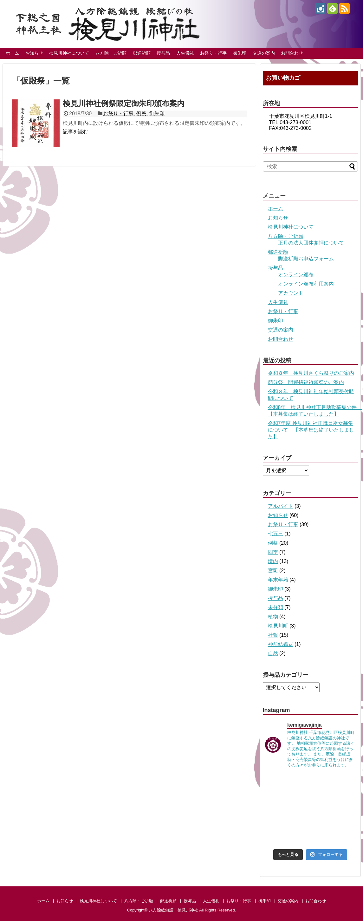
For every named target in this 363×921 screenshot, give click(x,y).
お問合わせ (292, 53)
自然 (273, 653)
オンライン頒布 (296, 274)
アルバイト (280, 506)
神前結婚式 (280, 644)
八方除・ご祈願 (110, 53)
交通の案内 (264, 53)
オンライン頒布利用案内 (306, 283)
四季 (273, 552)
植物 (273, 616)
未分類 (275, 607)
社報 (273, 635)
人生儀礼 (185, 53)
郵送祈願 (142, 53)
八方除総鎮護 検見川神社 (173, 910)
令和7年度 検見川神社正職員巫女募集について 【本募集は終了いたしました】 (311, 429)
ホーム (12, 53)
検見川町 (278, 626)
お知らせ (34, 53)
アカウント (290, 293)
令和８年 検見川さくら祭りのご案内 (311, 373)
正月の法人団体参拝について (311, 242)
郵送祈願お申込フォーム (306, 258)
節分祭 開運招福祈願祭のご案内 (306, 382)
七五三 (275, 533)
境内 (273, 561)
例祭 (141, 113)
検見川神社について (69, 53)
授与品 (163, 53)
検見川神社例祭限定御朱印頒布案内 (124, 103)
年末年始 (278, 579)
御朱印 (239, 53)
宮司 (273, 570)
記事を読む (75, 131)
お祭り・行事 (213, 53)
